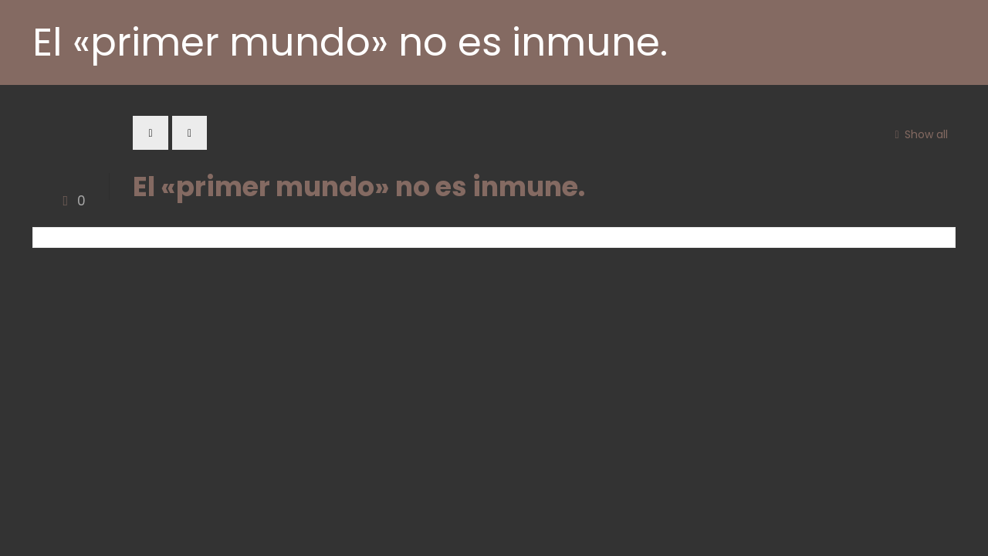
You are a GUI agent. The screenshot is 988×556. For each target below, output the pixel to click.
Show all (918, 134)
